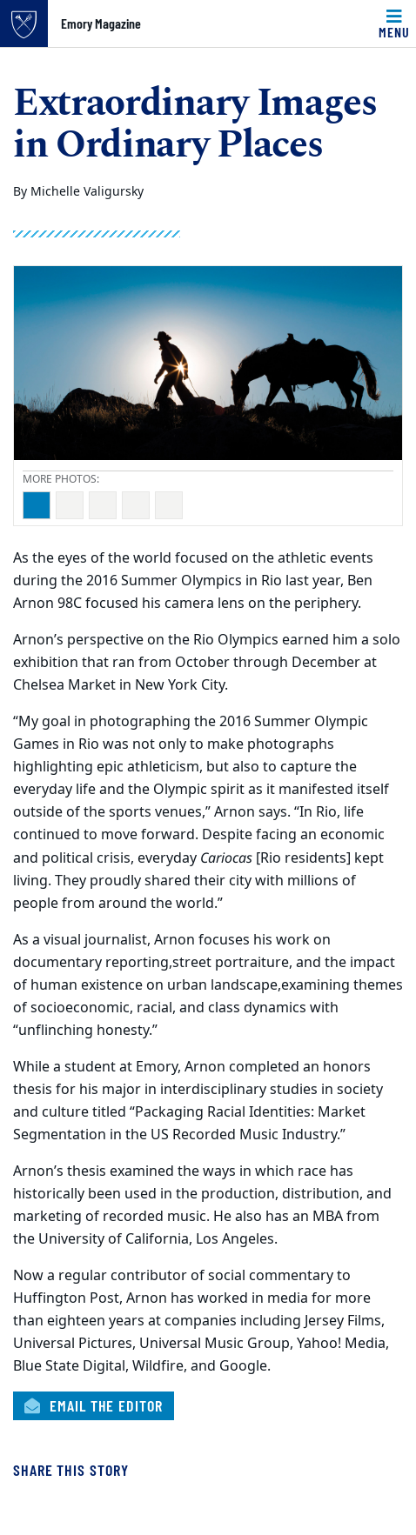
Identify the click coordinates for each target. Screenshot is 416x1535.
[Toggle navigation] (394, 23)
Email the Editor (93, 1405)
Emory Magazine (101, 23)
